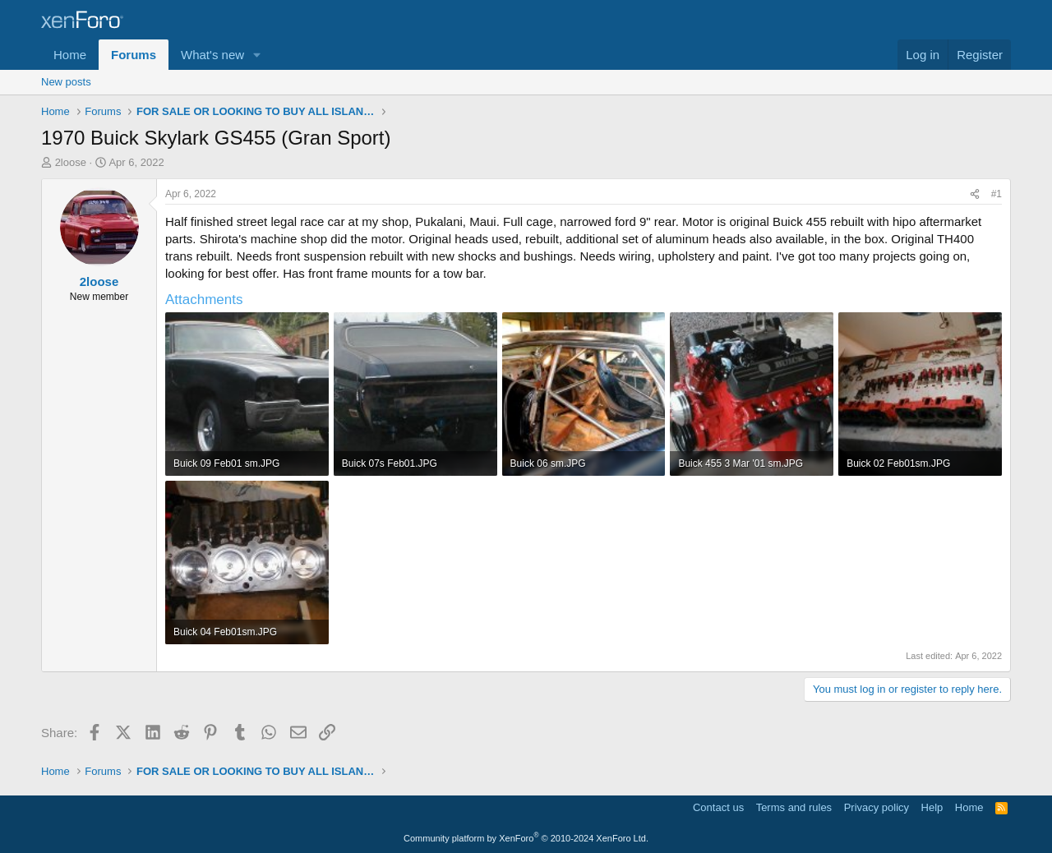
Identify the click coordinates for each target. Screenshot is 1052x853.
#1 (996, 194)
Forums (133, 55)
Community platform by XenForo (526, 838)
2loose (70, 162)
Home (69, 55)
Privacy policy (876, 807)
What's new (212, 55)
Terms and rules (794, 807)
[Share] (974, 194)
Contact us (718, 807)
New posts (66, 82)
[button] (257, 54)
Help (932, 807)
